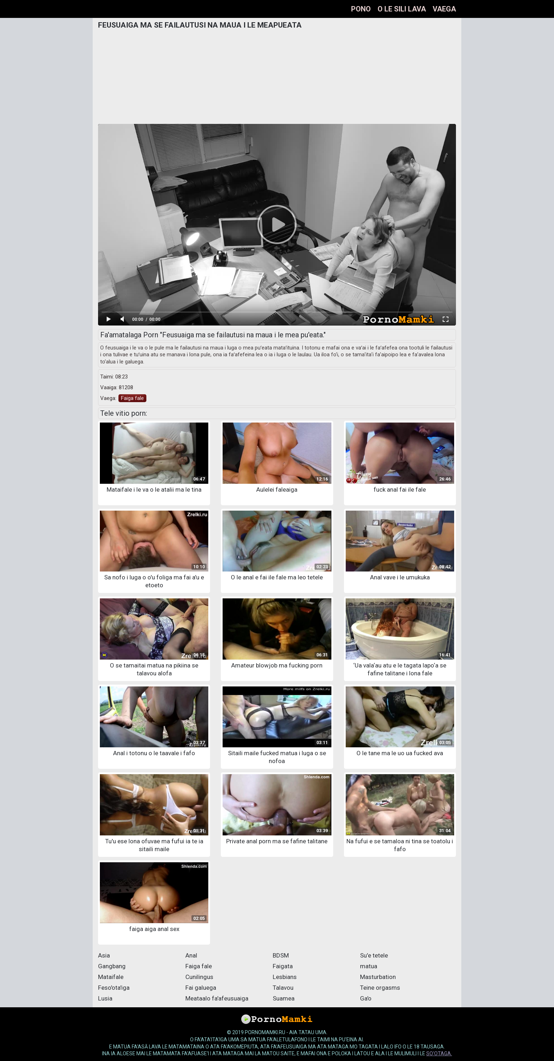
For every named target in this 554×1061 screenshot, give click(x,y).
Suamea (284, 998)
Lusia (105, 998)
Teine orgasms (380, 987)
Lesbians (285, 976)
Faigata (283, 966)
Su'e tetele (374, 955)
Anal (191, 955)
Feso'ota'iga (114, 987)
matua (368, 966)
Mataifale (110, 976)
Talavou (283, 987)
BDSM (281, 955)
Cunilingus (199, 976)
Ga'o (365, 998)
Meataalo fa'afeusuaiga (216, 998)
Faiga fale (132, 398)
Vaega (444, 9)
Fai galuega (200, 987)
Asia (104, 955)
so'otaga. (439, 1053)
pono (361, 9)
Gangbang (112, 966)
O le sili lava (402, 9)
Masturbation (378, 976)
